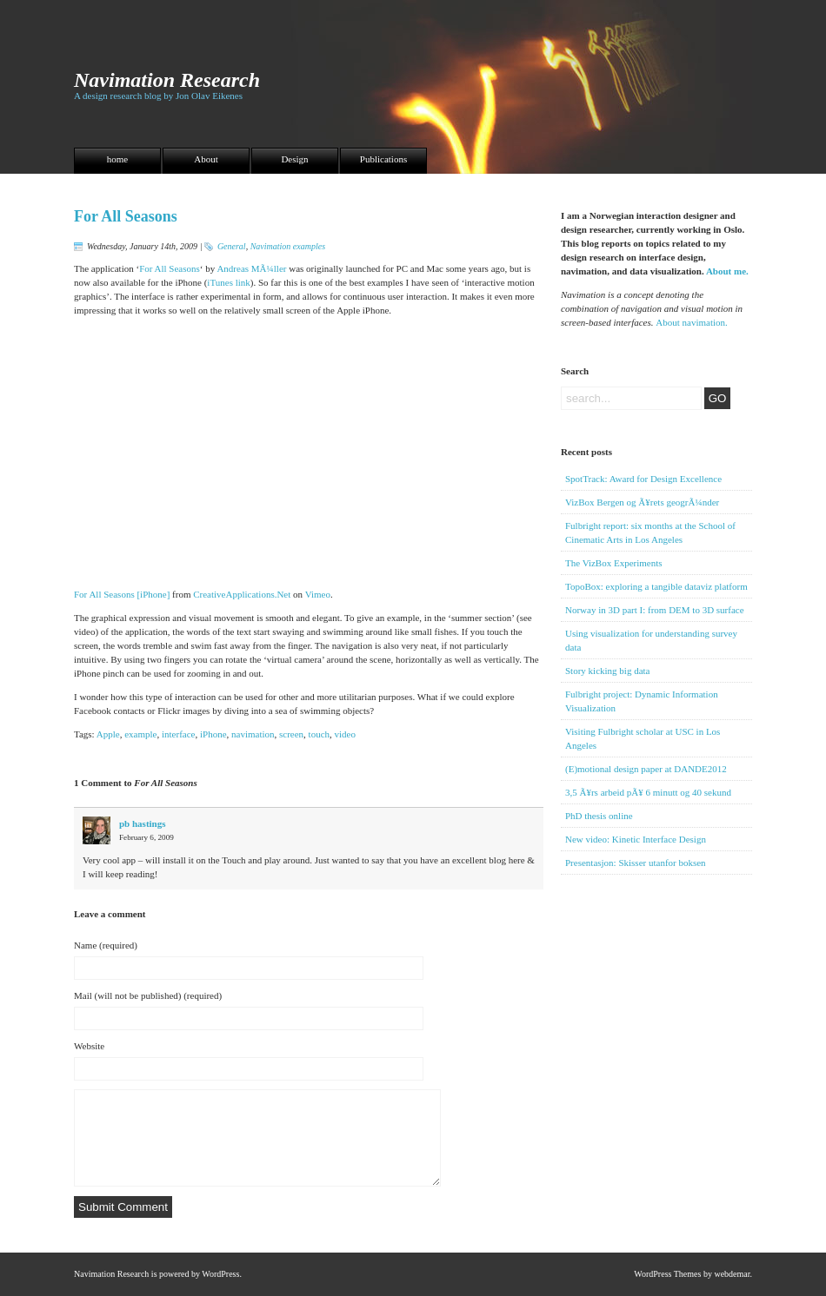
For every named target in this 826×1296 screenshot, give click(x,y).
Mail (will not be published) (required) (148, 995)
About (206, 159)
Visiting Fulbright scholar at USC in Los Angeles (642, 738)
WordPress (220, 1274)
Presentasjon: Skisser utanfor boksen (635, 862)
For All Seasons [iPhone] (122, 594)
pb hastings (142, 823)
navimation (253, 734)
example (140, 734)
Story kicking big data (607, 670)
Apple (108, 734)
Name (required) (105, 945)
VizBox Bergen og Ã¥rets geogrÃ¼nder (642, 502)
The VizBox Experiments (614, 563)
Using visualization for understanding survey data (651, 640)
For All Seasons (125, 216)
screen (291, 734)
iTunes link (228, 282)
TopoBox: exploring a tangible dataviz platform (656, 586)
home (117, 159)
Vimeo (317, 594)
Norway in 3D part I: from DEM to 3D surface (654, 610)
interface (178, 734)
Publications (383, 159)
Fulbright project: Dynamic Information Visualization (641, 701)
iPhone (213, 734)
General (231, 246)
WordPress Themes (667, 1274)
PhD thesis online (599, 815)
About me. (727, 271)
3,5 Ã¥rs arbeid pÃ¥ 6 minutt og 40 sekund (648, 792)
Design (294, 159)
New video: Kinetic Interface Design (635, 839)
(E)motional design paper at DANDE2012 (646, 769)
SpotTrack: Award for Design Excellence (643, 478)
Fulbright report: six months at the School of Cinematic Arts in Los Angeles (650, 532)
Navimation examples (287, 246)
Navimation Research (167, 80)
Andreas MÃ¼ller (251, 268)
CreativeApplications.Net (241, 594)
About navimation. (692, 322)
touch (319, 734)
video (345, 734)
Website (89, 1046)
